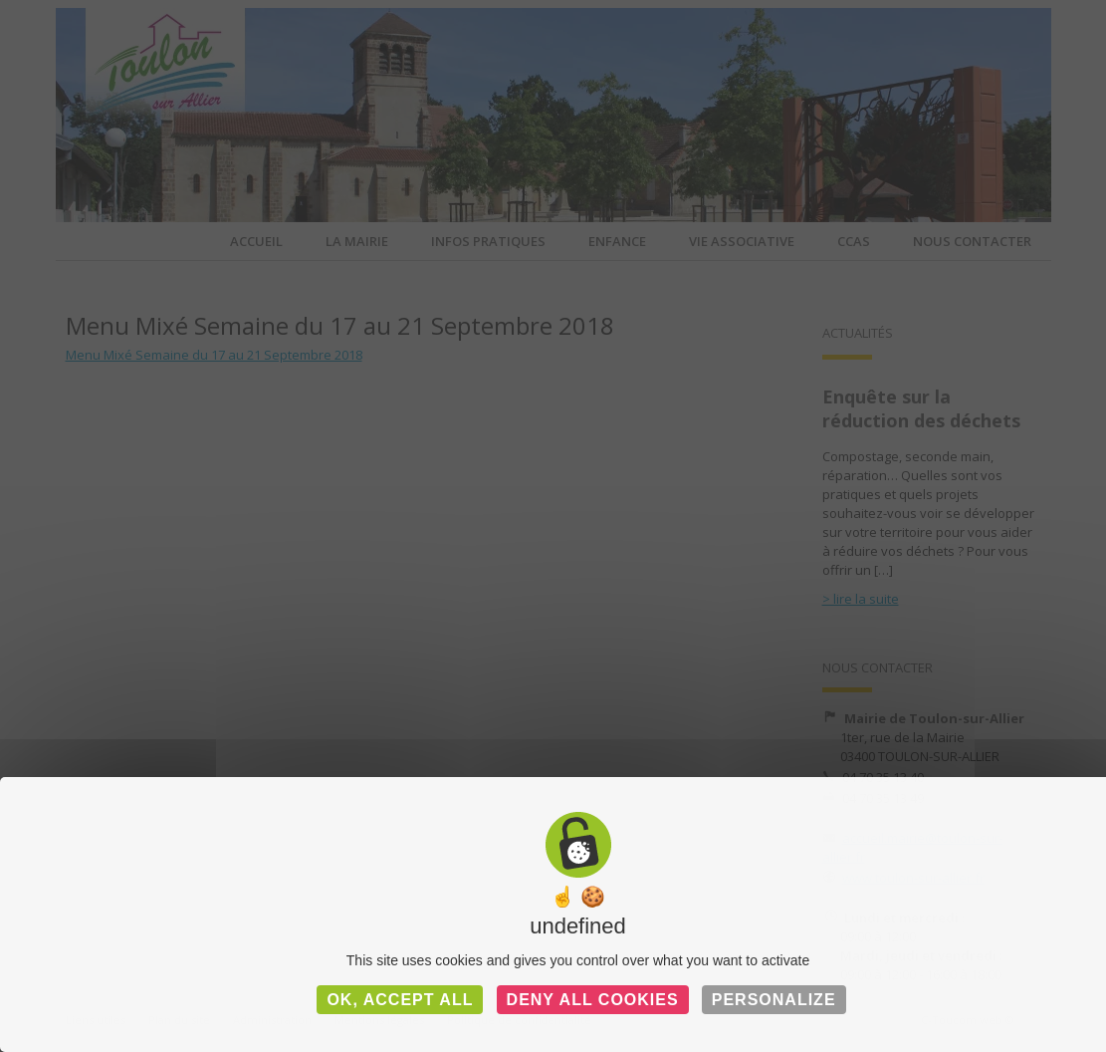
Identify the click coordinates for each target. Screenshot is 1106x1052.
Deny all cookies (593, 999)
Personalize (774, 999)
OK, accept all (400, 999)
